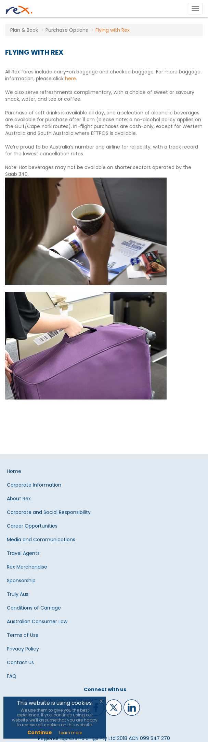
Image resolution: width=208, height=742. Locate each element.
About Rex (19, 498)
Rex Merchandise (27, 566)
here (70, 78)
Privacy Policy (23, 648)
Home (14, 471)
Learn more (70, 733)
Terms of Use (23, 635)
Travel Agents (23, 553)
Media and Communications (41, 539)
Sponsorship (21, 580)
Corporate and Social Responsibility (49, 512)
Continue (39, 732)
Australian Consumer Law (37, 621)
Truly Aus (17, 594)
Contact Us (20, 662)
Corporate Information (34, 484)
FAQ (11, 676)
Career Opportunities (32, 525)
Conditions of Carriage (34, 607)
